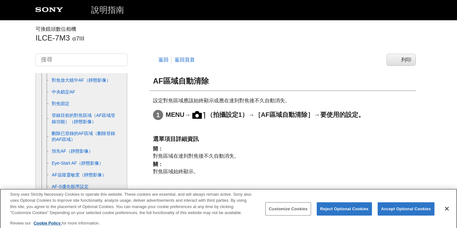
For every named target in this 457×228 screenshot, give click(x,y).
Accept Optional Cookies (406, 212)
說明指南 (107, 10)
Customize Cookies (288, 212)
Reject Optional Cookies (344, 212)
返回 (163, 59)
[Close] (447, 212)
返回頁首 (185, 59)
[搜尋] (82, 60)
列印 (406, 59)
